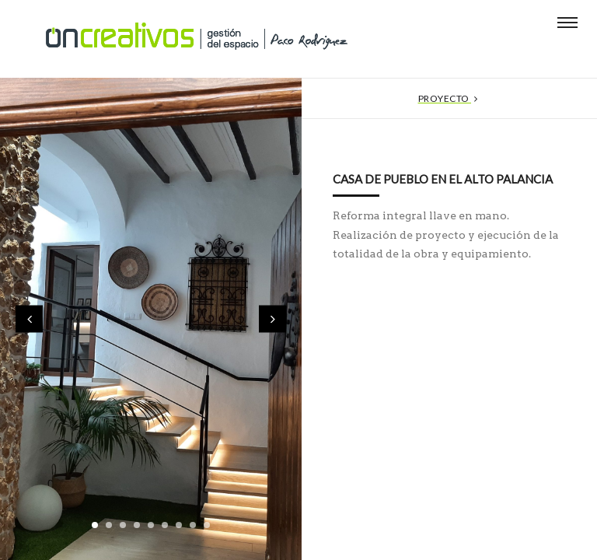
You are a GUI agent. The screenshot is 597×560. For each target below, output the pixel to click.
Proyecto (449, 98)
